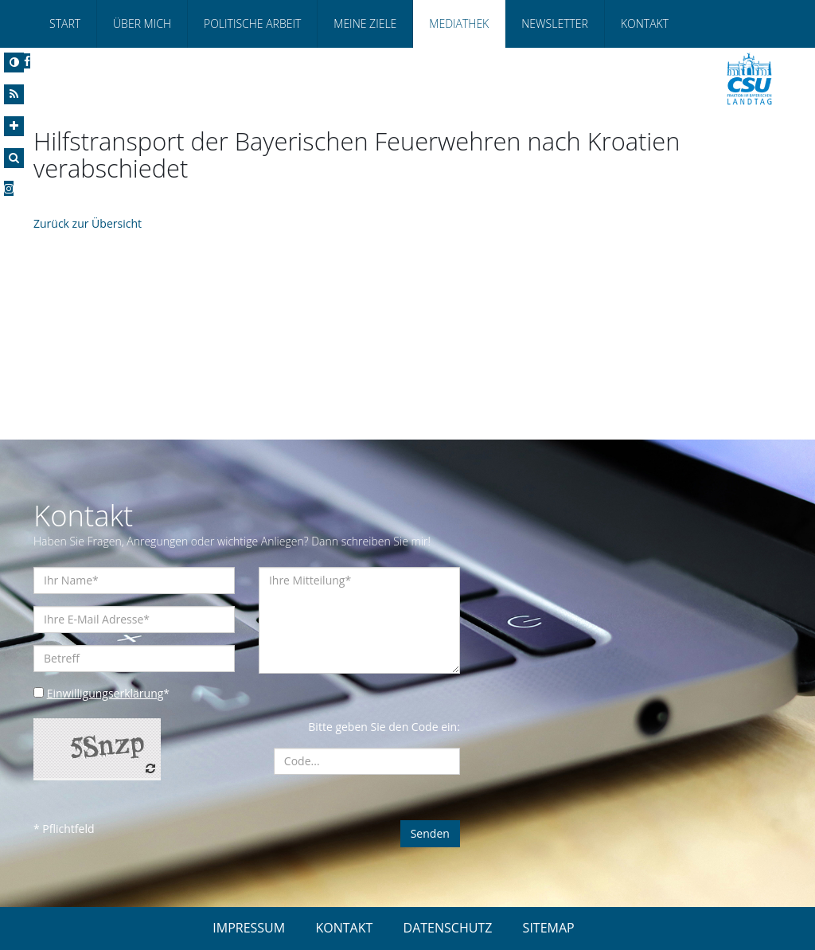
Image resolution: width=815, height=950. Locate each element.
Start (64, 23)
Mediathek (459, 23)
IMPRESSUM (249, 927)
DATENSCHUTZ (448, 927)
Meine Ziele (364, 23)
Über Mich (142, 23)
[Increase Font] (14, 126)
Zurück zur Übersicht (87, 223)
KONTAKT (343, 927)
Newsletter (554, 23)
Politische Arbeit (252, 23)
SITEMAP (549, 927)
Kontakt (645, 23)
